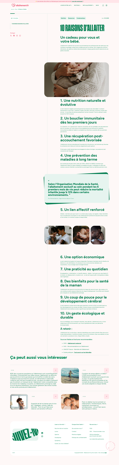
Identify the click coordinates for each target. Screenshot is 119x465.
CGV (13, 452)
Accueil (12, 9)
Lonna (56, 431)
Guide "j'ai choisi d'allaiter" (62, 443)
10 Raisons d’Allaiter (22, 9)
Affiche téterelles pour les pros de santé (95, 435)
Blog (16, 9)
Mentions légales (76, 434)
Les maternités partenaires (97, 439)
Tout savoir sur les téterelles (82, 352)
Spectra (57, 434)
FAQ (91, 428)
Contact (74, 431)
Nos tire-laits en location (61, 428)
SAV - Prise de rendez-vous (97, 431)
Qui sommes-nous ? (77, 428)
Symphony (57, 440)
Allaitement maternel (74, 343)
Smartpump (58, 437)
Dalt (106, 452)
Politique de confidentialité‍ (79, 437)
